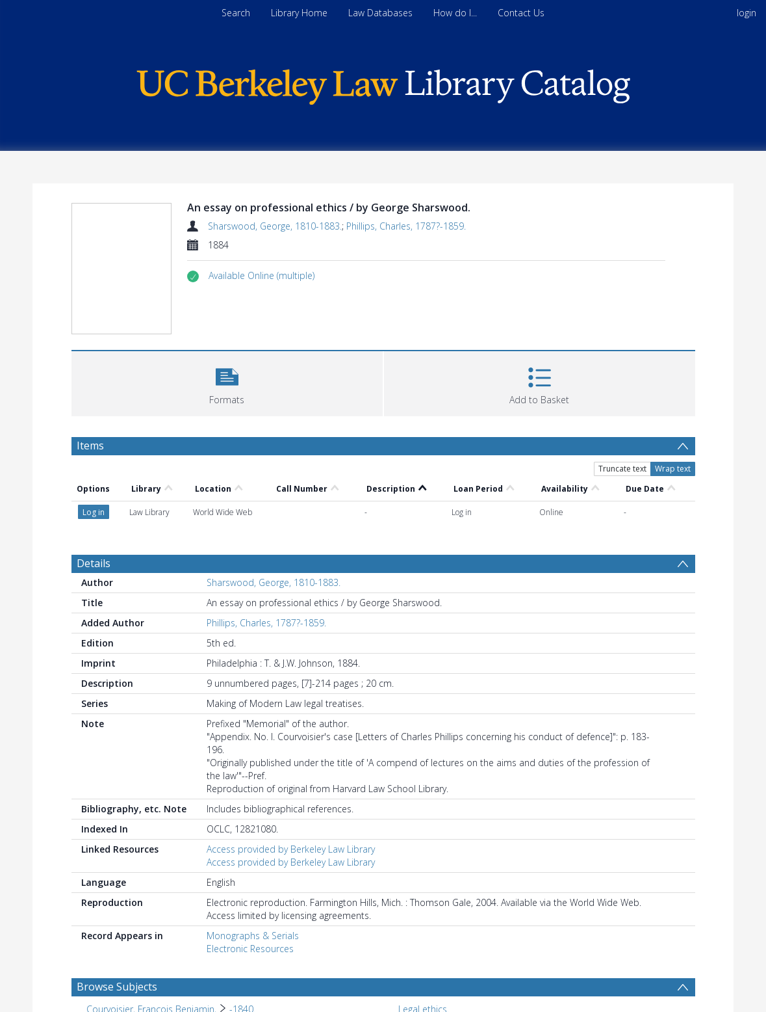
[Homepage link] (383, 83)
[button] (261, 275)
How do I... (455, 13)
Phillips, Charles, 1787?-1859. (406, 226)
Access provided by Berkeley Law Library (291, 849)
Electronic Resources (250, 948)
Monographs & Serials (253, 935)
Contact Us (521, 13)
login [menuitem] (746, 13)
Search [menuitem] (236, 13)
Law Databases (380, 13)
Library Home (299, 13)
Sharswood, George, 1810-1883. (275, 226)
